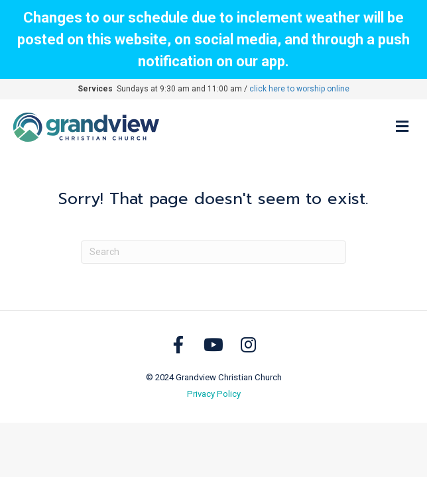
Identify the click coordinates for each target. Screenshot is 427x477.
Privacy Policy (214, 394)
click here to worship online (299, 88)
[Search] (213, 252)
